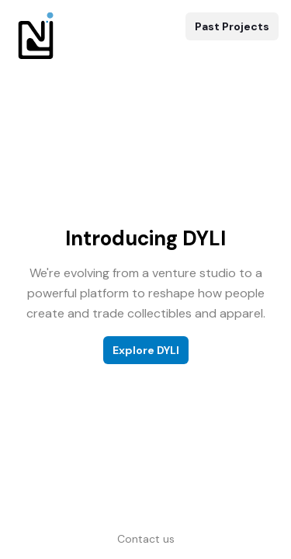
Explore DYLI (146, 350)
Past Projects (232, 26)
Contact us (146, 539)
